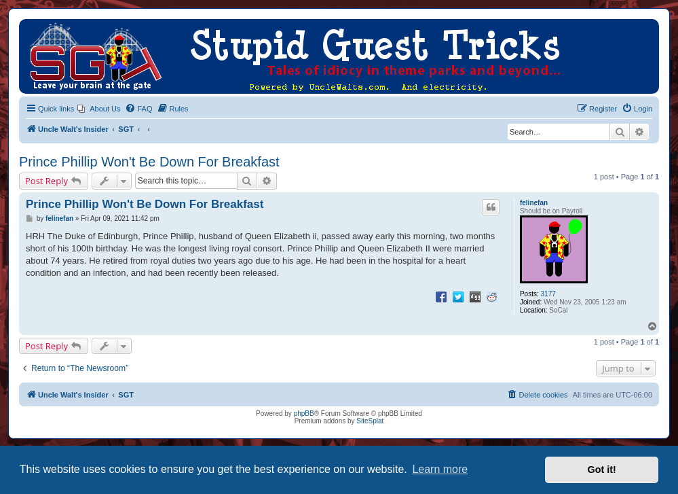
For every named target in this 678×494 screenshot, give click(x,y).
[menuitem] (98, 109)
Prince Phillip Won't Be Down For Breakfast (149, 161)
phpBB (304, 413)
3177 (548, 294)
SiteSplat (369, 421)
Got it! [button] (602, 469)
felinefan (534, 203)
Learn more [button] (440, 469)
